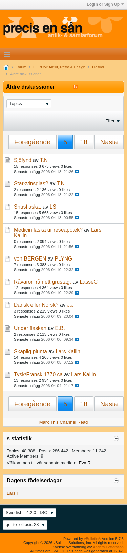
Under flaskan (30, 328)
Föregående (32, 142)
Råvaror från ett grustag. (42, 282)
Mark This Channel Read (63, 422)
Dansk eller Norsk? (36, 305)
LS (53, 207)
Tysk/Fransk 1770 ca (38, 374)
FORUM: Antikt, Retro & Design (59, 67)
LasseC (89, 282)
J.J (70, 305)
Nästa (109, 142)
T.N (44, 160)
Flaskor (98, 67)
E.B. (60, 328)
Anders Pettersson (108, 547)
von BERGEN (30, 259)
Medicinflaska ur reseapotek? (48, 230)
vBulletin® (92, 539)
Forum (21, 67)
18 (83, 142)
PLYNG (63, 259)
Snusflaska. (27, 207)
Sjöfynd (22, 160)
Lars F (13, 493)
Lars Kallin (68, 351)
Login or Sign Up (105, 4)
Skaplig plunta (30, 351)
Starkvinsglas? (31, 183)
